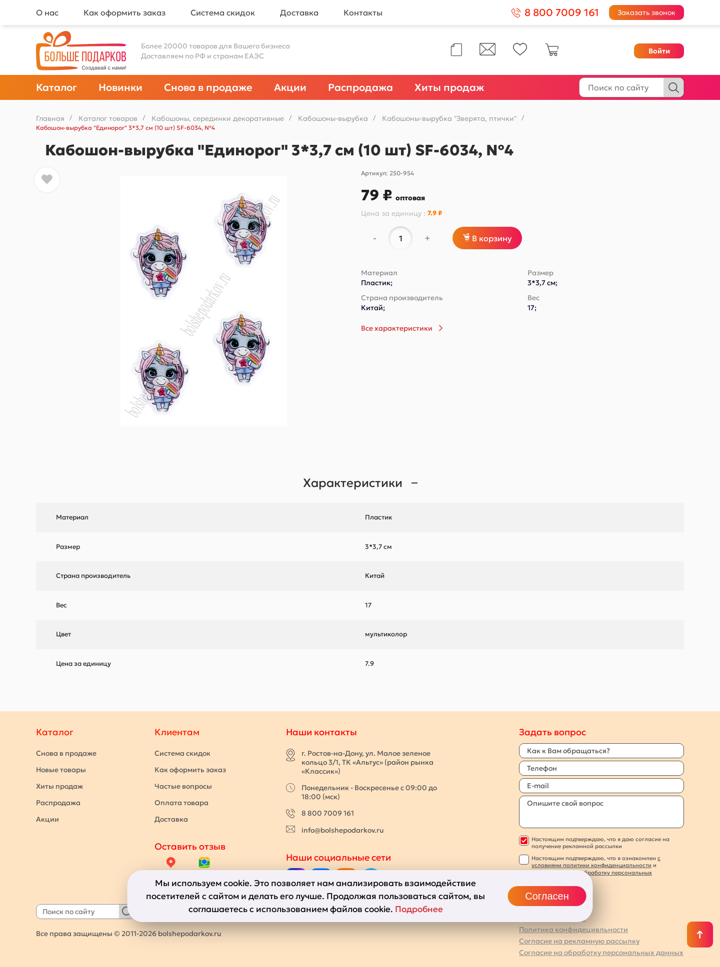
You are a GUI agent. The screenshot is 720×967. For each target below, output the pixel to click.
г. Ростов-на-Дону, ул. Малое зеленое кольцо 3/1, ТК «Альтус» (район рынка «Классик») (368, 762)
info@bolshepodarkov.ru (343, 830)
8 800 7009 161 (328, 813)
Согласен (546, 896)
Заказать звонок (647, 12)
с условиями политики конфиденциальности (596, 862)
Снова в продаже (208, 87)
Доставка (299, 12)
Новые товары (61, 769)
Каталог (56, 87)
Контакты (363, 12)
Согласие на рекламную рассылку (579, 941)
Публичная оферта (552, 918)
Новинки (120, 87)
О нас (47, 12)
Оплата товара (181, 802)
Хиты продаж (449, 87)
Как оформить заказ (125, 12)
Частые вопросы (183, 786)
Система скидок (222, 12)
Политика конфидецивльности (573, 929)
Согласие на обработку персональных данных (601, 952)
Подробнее (419, 909)
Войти (659, 50)
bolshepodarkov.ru (189, 933)
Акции (290, 87)
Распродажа (360, 87)
